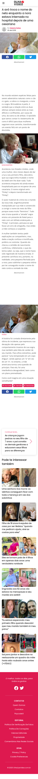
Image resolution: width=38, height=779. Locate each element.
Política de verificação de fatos (19, 724)
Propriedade (19, 737)
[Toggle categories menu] (3, 3)
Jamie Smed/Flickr (7, 165)
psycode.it (19, 713)
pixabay (4, 334)
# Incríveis (7, 385)
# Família (18, 385)
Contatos (19, 709)
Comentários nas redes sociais (19, 741)
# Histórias (29, 385)
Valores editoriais (19, 733)
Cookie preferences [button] (19, 756)
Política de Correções (19, 729)
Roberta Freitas (15, 28)
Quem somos (19, 705)
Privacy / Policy (19, 752)
